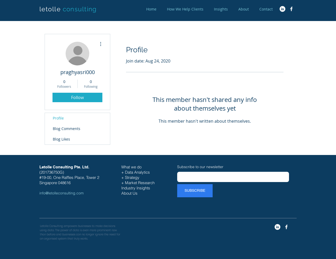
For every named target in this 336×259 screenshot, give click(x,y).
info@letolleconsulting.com (61, 193)
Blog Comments (66, 128)
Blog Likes (61, 139)
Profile (58, 118)
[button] (185, 9)
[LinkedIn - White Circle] (282, 9)
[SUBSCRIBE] (195, 190)
